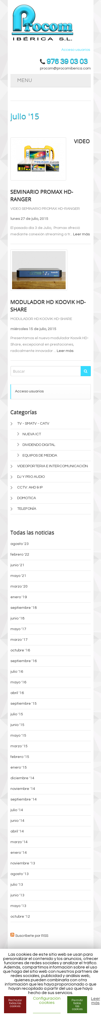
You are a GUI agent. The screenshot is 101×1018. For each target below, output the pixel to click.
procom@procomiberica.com (65, 68)
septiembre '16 (23, 661)
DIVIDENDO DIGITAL (39, 445)
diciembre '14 (22, 778)
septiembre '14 (23, 799)
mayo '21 (18, 576)
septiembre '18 (23, 608)
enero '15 (18, 767)
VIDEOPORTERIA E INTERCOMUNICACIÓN (52, 466)
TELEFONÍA (26, 509)
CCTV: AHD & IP (30, 487)
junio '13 (17, 895)
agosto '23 (19, 544)
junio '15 (17, 725)
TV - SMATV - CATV (33, 423)
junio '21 (17, 565)
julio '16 (16, 672)
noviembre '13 (22, 863)
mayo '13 (18, 906)
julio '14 (16, 810)
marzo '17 (19, 640)
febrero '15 (19, 757)
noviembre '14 (22, 789)
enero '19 (18, 597)
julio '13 (16, 884)
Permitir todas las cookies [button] (77, 1005)
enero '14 (18, 853)
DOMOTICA (26, 498)
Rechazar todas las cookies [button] (15, 1003)
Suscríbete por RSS (31, 935)
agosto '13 (19, 874)
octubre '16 (20, 650)
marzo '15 (19, 746)
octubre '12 (20, 916)
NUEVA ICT (32, 434)
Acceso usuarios (75, 50)
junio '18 (17, 618)
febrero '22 (19, 554)
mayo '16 (18, 682)
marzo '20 (19, 586)
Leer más (81, 234)
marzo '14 (19, 842)
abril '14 (17, 831)
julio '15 (16, 714)
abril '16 (17, 693)
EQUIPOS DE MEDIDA (40, 455)
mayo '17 (18, 629)
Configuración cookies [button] (47, 1000)
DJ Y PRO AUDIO (31, 477)
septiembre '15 (23, 703)
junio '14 (17, 821)
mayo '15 (18, 735)
